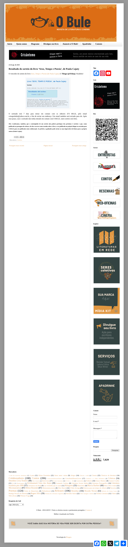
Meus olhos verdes (110, 485)
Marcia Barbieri (93, 485)
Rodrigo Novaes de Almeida (18, 493)
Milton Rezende (31, 488)
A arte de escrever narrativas (18, 475)
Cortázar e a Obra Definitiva (95, 478)
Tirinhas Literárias (102, 493)
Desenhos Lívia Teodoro (18, 481)
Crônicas (111, 478)
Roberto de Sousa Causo (109, 491)
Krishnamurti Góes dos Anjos (39, 483)
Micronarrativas (15, 488)
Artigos (73, 475)
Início (9, 44)
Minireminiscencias (48, 488)
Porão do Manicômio (31, 491)
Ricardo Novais (91, 491)
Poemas (13, 490)
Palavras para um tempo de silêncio (95, 488)
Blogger (68, 537)
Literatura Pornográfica (100, 483)
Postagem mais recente (16, 145)
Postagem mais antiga (79, 145)
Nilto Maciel (62, 488)
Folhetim (89, 481)
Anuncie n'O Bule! (70, 44)
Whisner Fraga (25, 496)
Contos (35, 478)
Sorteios (19, 140)
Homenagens (20, 483)
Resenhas (75, 491)
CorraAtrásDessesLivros (73, 478)
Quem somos (21, 44)
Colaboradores (16, 478)
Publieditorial (46, 491)
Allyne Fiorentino (44, 475)
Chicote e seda (84, 475)
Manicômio (81, 485)
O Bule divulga (75, 488)
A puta (32, 475)
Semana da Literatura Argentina (54, 493)
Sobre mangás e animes (87, 493)
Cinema (94, 475)
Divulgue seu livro (51, 44)
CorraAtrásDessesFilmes (54, 478)
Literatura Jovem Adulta (80, 483)
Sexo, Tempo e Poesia (39, 74)
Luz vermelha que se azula (52, 485)
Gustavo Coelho (114, 481)
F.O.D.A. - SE (69, 481)
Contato (98, 44)
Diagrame (35, 44)
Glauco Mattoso (101, 481)
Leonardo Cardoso (62, 483)
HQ (13, 483)
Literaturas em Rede (34, 485)
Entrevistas (45, 481)
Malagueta (69, 485)
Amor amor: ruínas (60, 475)
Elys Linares (35, 481)
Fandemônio (80, 481)
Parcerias (113, 488)
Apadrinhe (86, 44)
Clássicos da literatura (108, 475)
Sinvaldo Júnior (71, 493)
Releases (59, 490)
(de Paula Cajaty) (53, 74)
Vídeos (114, 493)
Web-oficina (13, 496)
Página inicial (48, 145)
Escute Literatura (58, 481)
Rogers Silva (36, 493)
